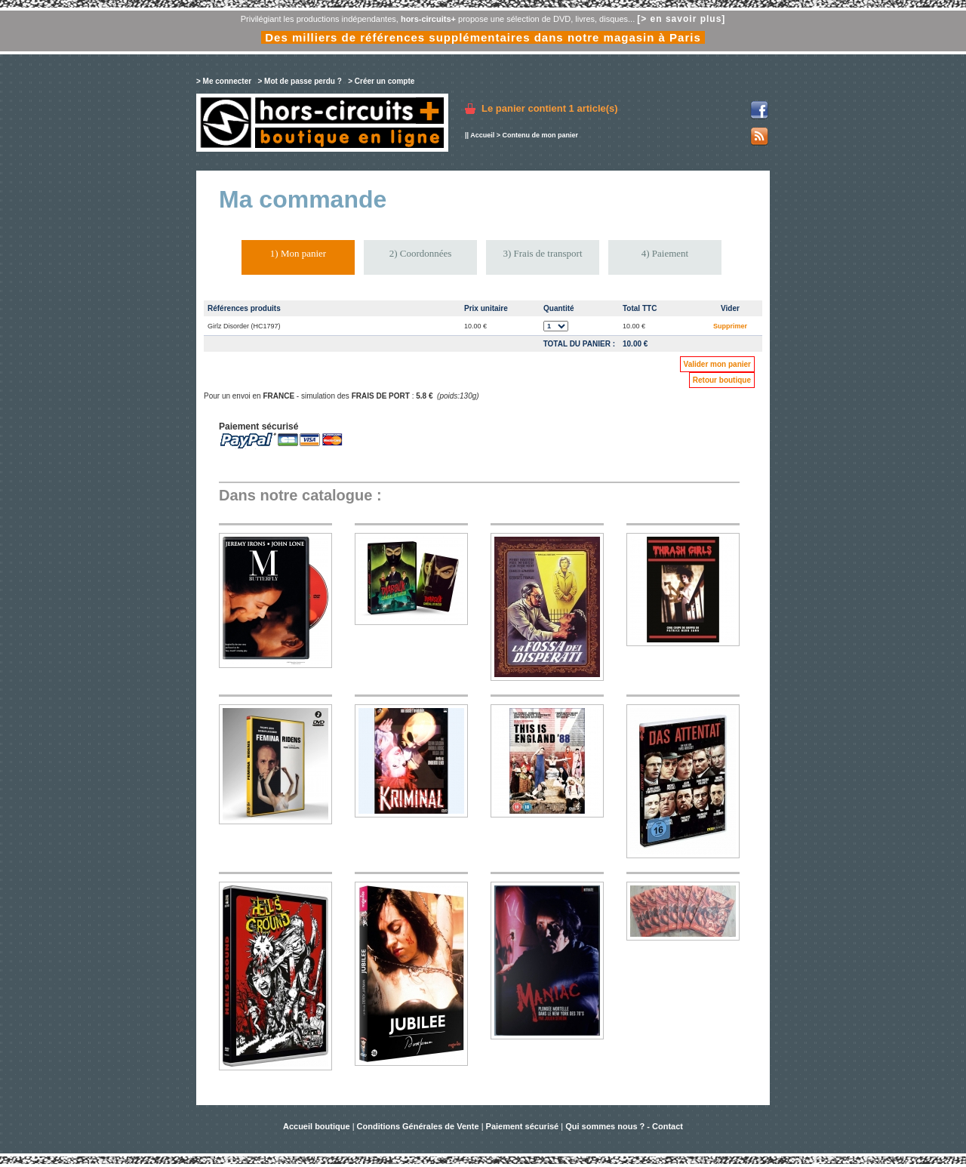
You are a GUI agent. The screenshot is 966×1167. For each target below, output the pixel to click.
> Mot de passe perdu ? (299, 81)
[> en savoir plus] (681, 19)
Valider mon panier (717, 364)
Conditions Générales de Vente (418, 1126)
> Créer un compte (381, 81)
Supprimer (730, 326)
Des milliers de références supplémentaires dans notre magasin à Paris (483, 37)
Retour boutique (722, 380)
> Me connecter (223, 81)
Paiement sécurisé (522, 1126)
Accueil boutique (317, 1126)
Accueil (482, 135)
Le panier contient (549, 108)
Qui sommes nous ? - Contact (624, 1126)
